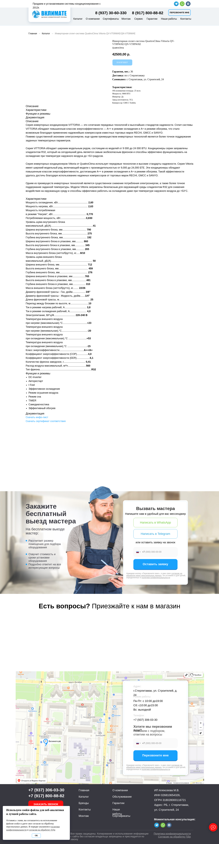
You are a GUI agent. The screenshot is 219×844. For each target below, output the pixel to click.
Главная (32, 33)
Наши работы (169, 18)
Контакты (185, 18)
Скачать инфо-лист (37, 417)
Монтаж (126, 18)
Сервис (138, 18)
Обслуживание (122, 796)
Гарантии (152, 18)
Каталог (77, 18)
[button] (179, 12)
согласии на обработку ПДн (42, 830)
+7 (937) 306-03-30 (145, 719)
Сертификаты (111, 18)
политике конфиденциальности (156, 577)
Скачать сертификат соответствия (46, 421)
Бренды (84, 803)
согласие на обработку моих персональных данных (154, 574)
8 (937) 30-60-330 (111, 13)
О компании (93, 18)
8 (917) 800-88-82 (147, 13)
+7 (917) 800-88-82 (46, 795)
